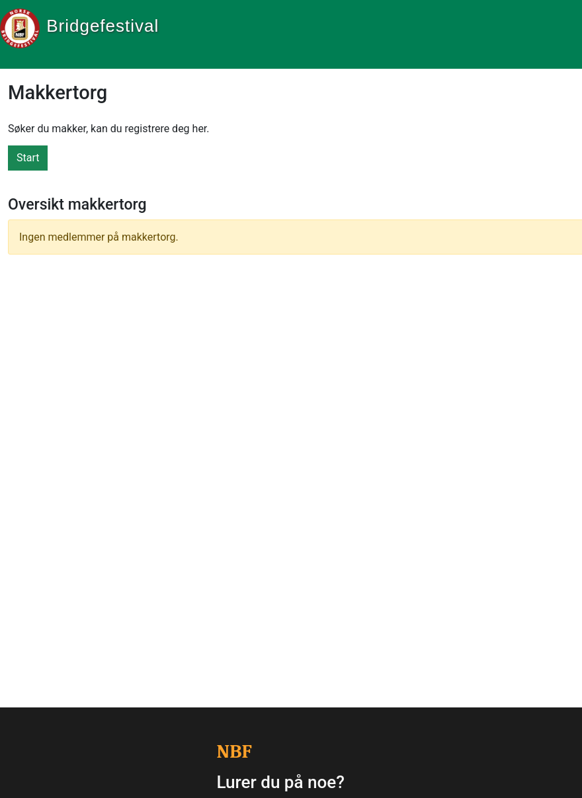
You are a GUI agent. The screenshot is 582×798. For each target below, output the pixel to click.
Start (28, 157)
